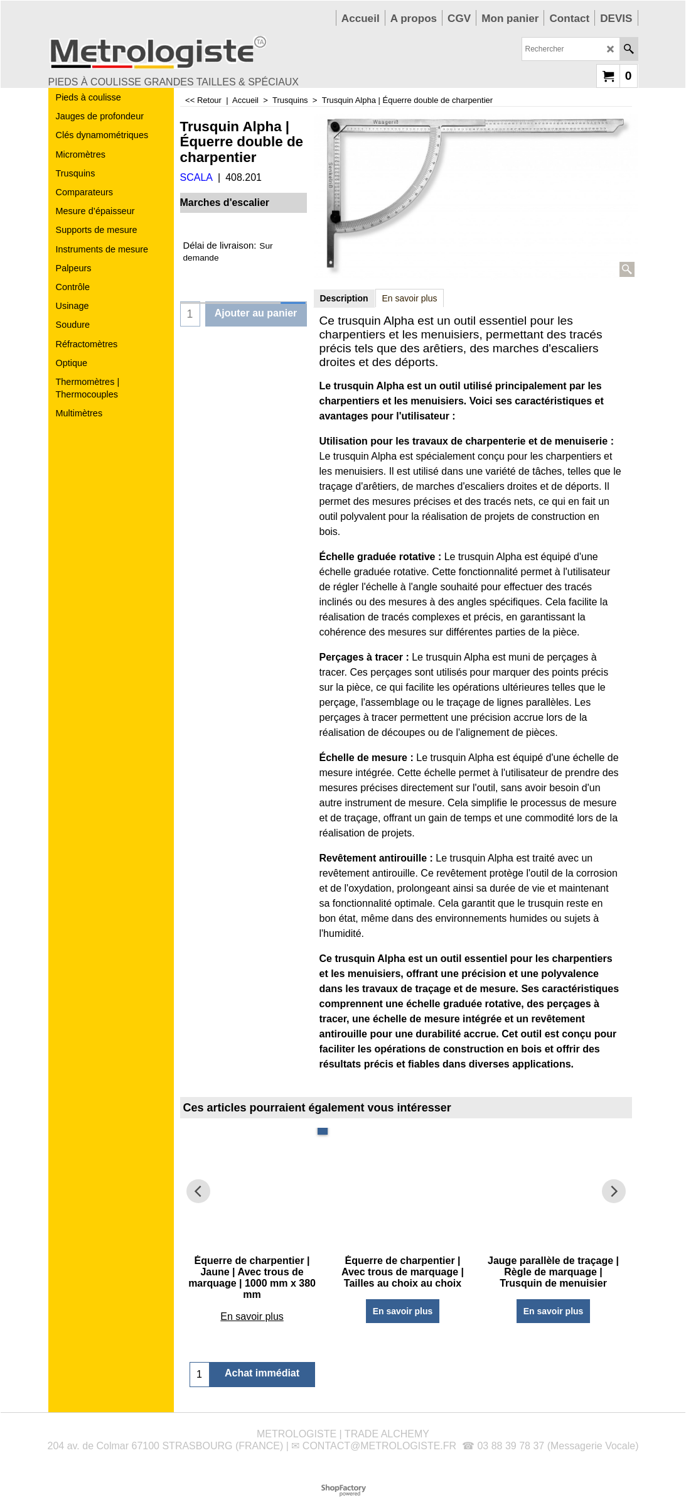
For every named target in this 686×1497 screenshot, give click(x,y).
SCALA (196, 177)
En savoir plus (409, 298)
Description (344, 298)
